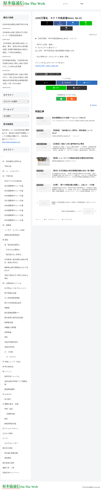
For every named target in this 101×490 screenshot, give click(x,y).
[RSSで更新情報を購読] (68, 93)
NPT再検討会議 (40, 69)
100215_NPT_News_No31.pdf (46, 61)
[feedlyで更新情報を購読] (64, 93)
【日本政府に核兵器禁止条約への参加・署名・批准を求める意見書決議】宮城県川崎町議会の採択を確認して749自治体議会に (15, 47)
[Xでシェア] (45, 23)
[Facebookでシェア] (56, 23)
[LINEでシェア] (77, 23)
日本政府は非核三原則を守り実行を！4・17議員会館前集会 (15, 33)
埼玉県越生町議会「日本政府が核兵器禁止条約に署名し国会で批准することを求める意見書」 (15, 63)
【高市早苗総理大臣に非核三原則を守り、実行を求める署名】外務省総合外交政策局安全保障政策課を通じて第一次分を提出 (15, 78)
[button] (87, 23)
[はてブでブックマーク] (66, 23)
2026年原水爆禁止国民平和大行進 (15, 24)
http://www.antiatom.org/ (11, 142)
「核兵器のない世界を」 (54, 69)
